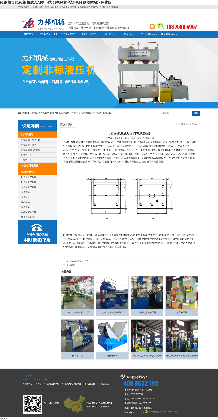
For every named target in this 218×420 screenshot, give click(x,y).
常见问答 (129, 34)
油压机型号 (109, 34)
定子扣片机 (26, 197)
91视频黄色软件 (68, 34)
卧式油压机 (26, 155)
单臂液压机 (182, 312)
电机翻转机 (112, 355)
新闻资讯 (35, 113)
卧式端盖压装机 (28, 177)
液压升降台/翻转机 (30, 217)
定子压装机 (26, 192)
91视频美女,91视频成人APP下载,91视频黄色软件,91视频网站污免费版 (56, 2)
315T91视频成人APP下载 (76, 142)
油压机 (34, 390)
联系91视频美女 (169, 34)
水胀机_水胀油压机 (147, 312)
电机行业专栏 (88, 34)
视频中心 (54, 113)
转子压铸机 (26, 207)
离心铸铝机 (26, 202)
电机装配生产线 (28, 212)
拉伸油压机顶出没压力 (79, 261)
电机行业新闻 (64, 113)
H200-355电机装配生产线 (77, 312)
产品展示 (44, 113)
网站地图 (3, 419)
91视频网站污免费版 (30, 150)
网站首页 (28, 34)
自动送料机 (77, 355)
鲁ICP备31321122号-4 (134, 412)
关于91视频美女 (149, 34)
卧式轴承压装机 (28, 182)
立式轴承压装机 (28, 187)
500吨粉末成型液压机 (112, 312)
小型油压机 (26, 160)
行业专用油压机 (29, 165)
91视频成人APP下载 (30, 140)
